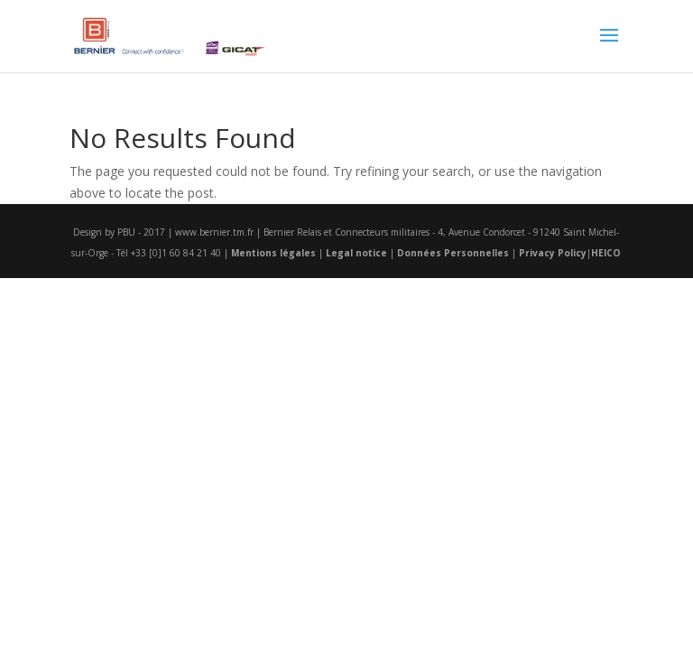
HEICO (606, 252)
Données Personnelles (453, 252)
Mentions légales (273, 252)
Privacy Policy (553, 252)
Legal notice (356, 252)
